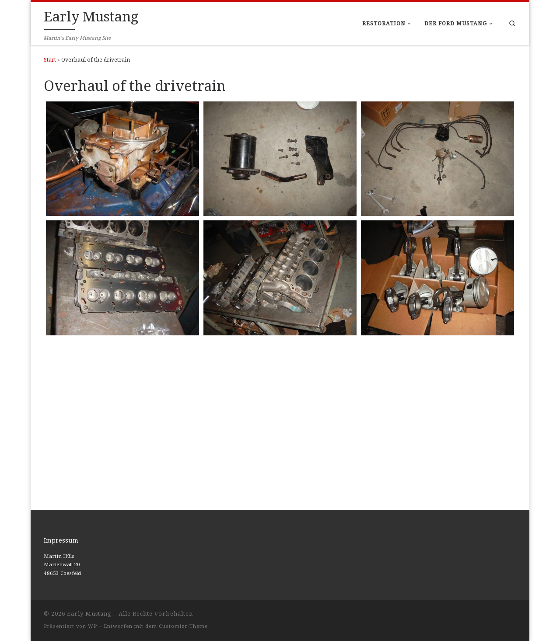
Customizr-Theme (183, 626)
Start (50, 60)
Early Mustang (89, 613)
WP (92, 626)
